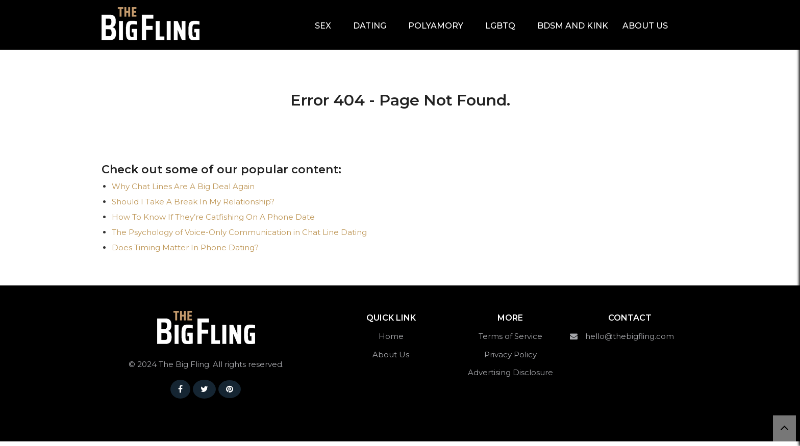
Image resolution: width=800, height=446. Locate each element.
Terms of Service (510, 341)
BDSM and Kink (572, 26)
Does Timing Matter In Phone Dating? (185, 252)
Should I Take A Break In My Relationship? (193, 206)
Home (391, 341)
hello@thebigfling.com (629, 341)
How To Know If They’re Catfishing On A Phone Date (213, 221)
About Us (645, 26)
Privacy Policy (510, 359)
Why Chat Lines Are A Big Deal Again (183, 191)
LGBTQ (500, 26)
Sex (323, 26)
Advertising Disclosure (510, 377)
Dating (369, 26)
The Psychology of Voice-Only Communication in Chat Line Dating (239, 237)
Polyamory (435, 26)
